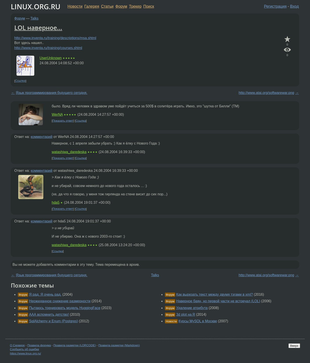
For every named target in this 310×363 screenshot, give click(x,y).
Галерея (91, 6)
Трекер (135, 6)
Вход (294, 6)
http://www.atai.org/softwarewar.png (266, 93)
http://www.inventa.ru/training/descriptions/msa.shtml (55, 38)
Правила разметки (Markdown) (119, 345)
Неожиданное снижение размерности (59, 301)
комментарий (42, 137)
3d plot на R (185, 314)
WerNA (57, 114)
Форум (121, 6)
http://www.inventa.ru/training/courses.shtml (48, 48)
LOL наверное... (38, 27)
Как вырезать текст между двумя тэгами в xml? (214, 294)
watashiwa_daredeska (69, 152)
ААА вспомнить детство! (49, 314)
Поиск (148, 6)
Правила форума (39, 345)
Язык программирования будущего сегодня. (51, 93)
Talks (34, 18)
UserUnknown (51, 58)
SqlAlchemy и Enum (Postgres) (53, 321)
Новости (74, 6)
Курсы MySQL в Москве (198, 321)
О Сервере (17, 345)
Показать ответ (63, 120)
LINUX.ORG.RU (35, 6)
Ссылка (20, 80)
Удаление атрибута (192, 308)
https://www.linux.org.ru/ (25, 353)
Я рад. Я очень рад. (45, 294)
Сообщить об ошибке (24, 349)
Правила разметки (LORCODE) (74, 345)
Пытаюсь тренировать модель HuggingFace (64, 308)
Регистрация (275, 6)
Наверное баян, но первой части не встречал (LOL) (218, 301)
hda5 (56, 202)
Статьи (107, 6)
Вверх (294, 345)
